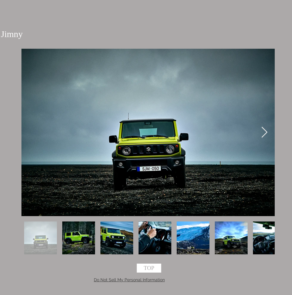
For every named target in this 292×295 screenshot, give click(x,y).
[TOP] (149, 268)
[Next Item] (264, 132)
